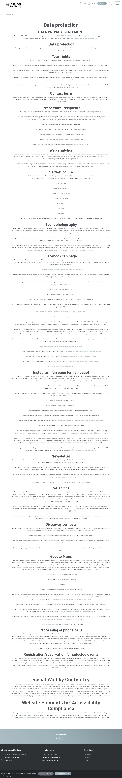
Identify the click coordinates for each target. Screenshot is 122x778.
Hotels (102, 3)
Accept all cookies (63, 774)
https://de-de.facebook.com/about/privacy (86, 361)
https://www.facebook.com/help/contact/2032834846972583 (83, 351)
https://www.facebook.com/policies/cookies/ (61, 366)
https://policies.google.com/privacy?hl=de (81, 611)
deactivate (102, 164)
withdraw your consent (51, 624)
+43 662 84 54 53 (9, 760)
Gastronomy (88, 754)
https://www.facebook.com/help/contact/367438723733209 (77, 356)
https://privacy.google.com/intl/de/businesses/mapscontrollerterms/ (69, 599)
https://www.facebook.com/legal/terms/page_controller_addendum (61, 269)
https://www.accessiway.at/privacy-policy (31, 717)
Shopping (87, 757)
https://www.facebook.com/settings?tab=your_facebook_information (61, 346)
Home (2, 14)
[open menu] (117, 3)
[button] (82, 3)
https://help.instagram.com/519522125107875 (82, 450)
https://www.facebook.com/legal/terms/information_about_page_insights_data (61, 312)
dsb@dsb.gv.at (73, 87)
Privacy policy (7, 776)
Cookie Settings (46, 774)
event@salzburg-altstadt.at (50, 760)
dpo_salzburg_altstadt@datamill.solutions (84, 38)
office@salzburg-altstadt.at (64, 36)
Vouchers (87, 760)
